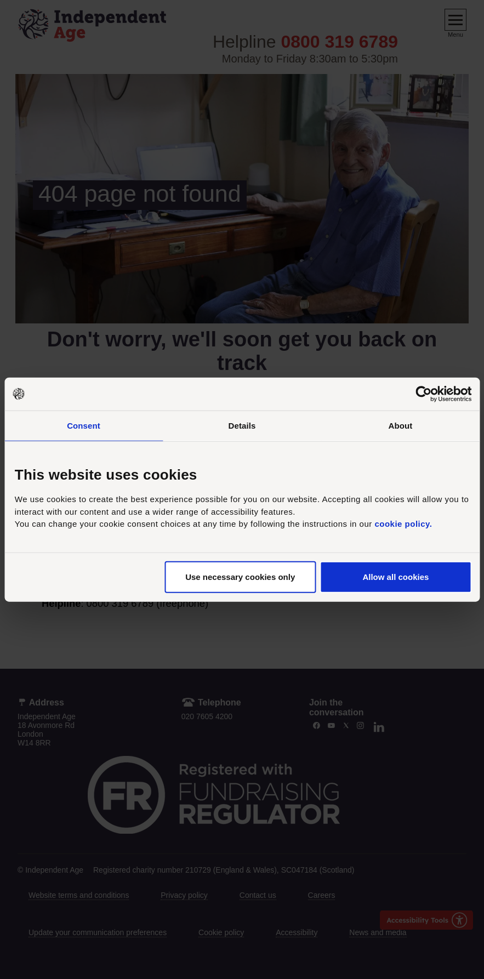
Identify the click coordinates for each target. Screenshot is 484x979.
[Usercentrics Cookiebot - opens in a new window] (423, 394)
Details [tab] (242, 425)
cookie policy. (403, 523)
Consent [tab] (83, 425)
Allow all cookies (395, 576)
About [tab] (401, 425)
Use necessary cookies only (240, 576)
